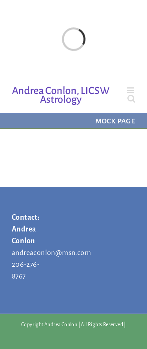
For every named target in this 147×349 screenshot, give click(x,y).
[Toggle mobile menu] (131, 90)
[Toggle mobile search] (131, 98)
